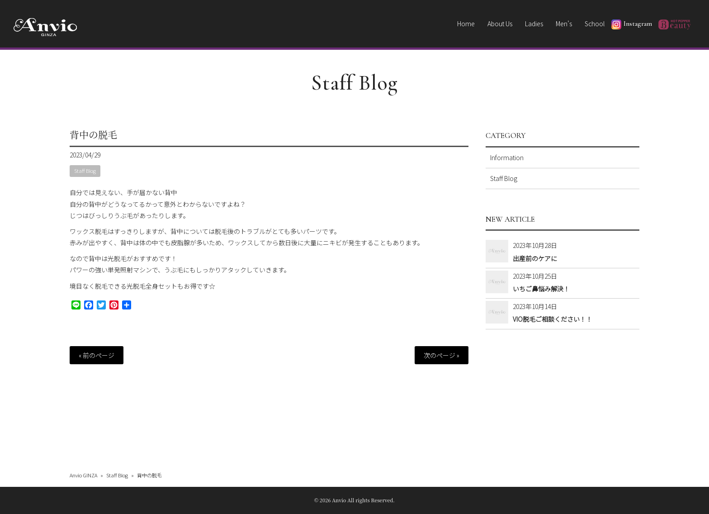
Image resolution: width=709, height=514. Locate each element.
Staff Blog (354, 83)
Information (507, 157)
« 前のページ (96, 355)
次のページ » (441, 355)
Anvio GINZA (83, 475)
